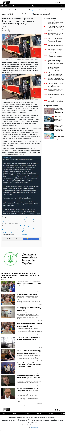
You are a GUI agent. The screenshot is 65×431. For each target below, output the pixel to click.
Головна (15, 6)
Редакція (37, 424)
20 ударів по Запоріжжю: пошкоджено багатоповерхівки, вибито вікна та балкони (55, 56)
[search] (62, 2)
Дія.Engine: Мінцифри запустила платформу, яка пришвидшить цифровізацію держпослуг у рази (55, 74)
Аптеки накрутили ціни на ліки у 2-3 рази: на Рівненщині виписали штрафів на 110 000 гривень (56, 40)
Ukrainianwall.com (34, 427)
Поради (34, 6)
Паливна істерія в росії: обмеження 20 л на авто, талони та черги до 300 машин (55, 22)
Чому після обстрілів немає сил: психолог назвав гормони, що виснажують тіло (55, 90)
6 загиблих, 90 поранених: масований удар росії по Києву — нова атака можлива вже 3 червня (56, 45)
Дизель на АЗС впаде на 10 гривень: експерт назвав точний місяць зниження (47, 10)
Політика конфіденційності (27, 424)
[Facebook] (3, 26)
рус (6, 5)
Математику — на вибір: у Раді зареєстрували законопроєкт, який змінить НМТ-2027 (56, 80)
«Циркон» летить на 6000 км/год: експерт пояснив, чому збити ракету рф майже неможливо (55, 34)
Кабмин (14, 245)
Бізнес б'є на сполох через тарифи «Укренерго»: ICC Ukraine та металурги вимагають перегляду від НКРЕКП (56, 28)
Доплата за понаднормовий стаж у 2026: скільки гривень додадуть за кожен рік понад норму (46, 13)
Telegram (24, 234)
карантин (8, 245)
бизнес (19, 245)
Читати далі (22, 405)
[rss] (59, 2)
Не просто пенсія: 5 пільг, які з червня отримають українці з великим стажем (16, 10)
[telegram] (55, 2)
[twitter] (57, 2)
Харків (63, 6)
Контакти (42, 424)
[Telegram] (6, 26)
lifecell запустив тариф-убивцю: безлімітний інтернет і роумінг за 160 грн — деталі (55, 51)
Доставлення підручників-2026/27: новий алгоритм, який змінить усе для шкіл (56, 96)
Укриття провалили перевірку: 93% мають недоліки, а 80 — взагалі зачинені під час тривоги (55, 62)
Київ (25, 6)
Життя (44, 6)
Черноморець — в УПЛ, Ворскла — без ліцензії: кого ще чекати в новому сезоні (55, 101)
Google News (31, 239)
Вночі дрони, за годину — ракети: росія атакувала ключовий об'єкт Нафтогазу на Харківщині (55, 85)
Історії (53, 6)
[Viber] (8, 26)
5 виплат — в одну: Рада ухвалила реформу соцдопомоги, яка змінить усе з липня (16, 13)
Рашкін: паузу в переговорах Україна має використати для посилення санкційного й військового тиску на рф (54, 68)
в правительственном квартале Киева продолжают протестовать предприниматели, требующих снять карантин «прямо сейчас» (21, 219)
